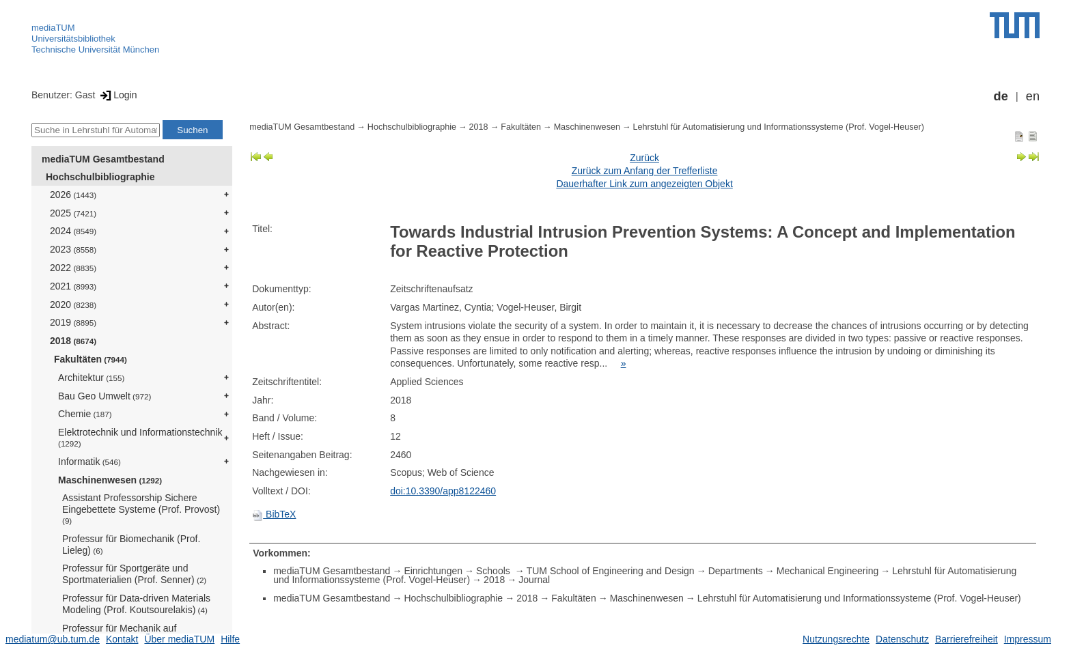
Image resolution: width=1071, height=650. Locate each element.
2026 (73, 194)
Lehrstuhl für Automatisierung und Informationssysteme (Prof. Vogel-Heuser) (778, 127)
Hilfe (230, 639)
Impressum (1027, 639)
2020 (73, 304)
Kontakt (122, 639)
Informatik (89, 461)
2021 (73, 286)
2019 (73, 322)
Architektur (91, 377)
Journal (534, 579)
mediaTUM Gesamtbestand (103, 159)
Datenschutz (902, 639)
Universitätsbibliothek (73, 38)
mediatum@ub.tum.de (52, 639)
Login (117, 94)
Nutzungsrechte (836, 639)
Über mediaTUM (179, 639)
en (1033, 96)
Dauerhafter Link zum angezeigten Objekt (644, 183)
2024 (73, 230)
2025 (73, 213)
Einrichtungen (433, 570)
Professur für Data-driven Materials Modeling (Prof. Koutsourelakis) (136, 604)
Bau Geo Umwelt (104, 396)
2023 (73, 249)
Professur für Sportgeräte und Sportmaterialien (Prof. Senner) (134, 574)
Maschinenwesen (110, 480)
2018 (73, 340)
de (1001, 96)
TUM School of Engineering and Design (611, 570)
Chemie (85, 413)
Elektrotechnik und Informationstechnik (140, 437)
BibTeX (274, 514)
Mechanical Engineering (827, 570)
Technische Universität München (95, 49)
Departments (735, 570)
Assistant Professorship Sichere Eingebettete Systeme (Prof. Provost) (141, 508)
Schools (494, 570)
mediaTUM (53, 28)
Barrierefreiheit (966, 639)
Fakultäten (90, 359)
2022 (73, 267)
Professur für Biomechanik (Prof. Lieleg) (131, 544)
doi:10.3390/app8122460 (443, 490)
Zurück (644, 157)
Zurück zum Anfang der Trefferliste (645, 170)
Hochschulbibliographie (100, 176)
